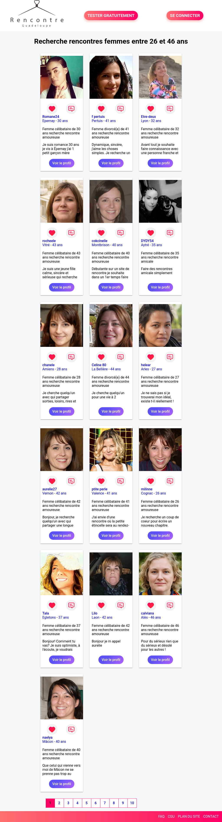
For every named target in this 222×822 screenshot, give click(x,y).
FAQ (161, 816)
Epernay (48, 121)
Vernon (48, 493)
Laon (95, 617)
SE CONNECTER (185, 15)
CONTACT (211, 816)
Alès (144, 617)
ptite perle (99, 489)
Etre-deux (148, 117)
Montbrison (100, 245)
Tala (45, 613)
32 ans (156, 121)
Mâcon (47, 742)
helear (146, 365)
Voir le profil (61, 163)
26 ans (160, 493)
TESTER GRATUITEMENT (111, 15)
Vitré (46, 245)
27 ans (157, 369)
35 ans (157, 245)
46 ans (155, 617)
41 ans (110, 121)
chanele (48, 365)
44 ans (115, 369)
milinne (147, 489)
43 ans (57, 245)
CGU (171, 816)
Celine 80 (99, 365)
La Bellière (100, 369)
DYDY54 (147, 241)
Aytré (145, 245)
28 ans (62, 369)
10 (132, 803)
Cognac (147, 493)
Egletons (49, 617)
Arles (145, 369)
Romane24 (50, 117)
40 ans (117, 245)
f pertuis (98, 117)
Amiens (48, 369)
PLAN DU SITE (189, 816)
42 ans (61, 493)
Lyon (144, 121)
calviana (147, 613)
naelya (47, 737)
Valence (98, 493)
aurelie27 (49, 489)
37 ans (64, 617)
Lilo (94, 613)
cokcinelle (99, 241)
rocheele (49, 241)
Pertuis (97, 121)
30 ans (62, 121)
